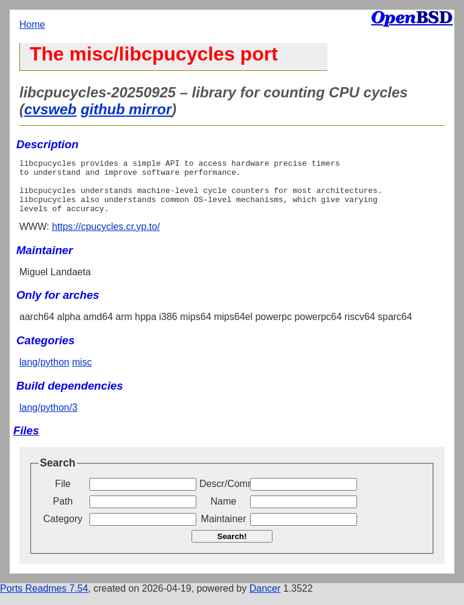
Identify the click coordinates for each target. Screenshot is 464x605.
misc (82, 373)
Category (63, 530)
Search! (232, 547)
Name (224, 512)
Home (32, 24)
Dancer (265, 599)
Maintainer (223, 530)
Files (26, 441)
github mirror (126, 109)
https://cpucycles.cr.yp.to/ (106, 237)
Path (63, 512)
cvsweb (50, 109)
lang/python (44, 373)
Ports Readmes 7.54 (44, 599)
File (63, 494)
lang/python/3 (48, 418)
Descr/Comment (223, 494)
